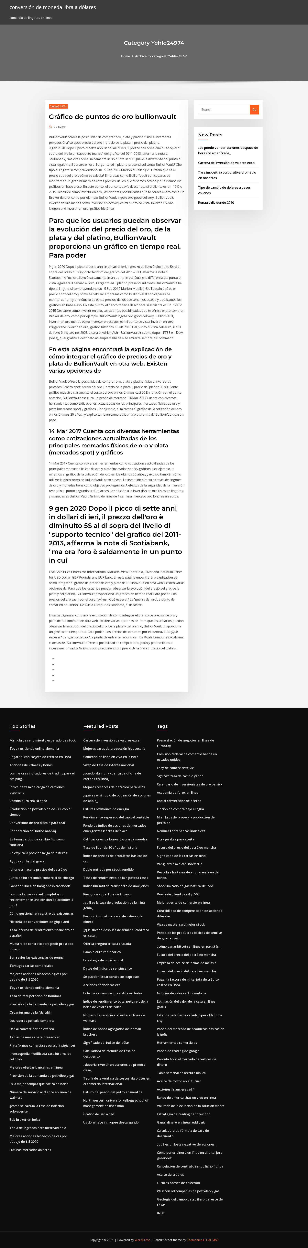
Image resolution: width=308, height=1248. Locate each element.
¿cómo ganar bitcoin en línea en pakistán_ (189, 946)
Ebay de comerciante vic (175, 768)
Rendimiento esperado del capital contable (116, 817)
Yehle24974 (58, 106)
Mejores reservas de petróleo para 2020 (114, 787)
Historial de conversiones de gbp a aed (39, 922)
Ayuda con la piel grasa (27, 861)
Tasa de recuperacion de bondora (35, 996)
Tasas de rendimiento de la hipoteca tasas (115, 878)
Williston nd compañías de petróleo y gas (188, 1191)
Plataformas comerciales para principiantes (43, 1045)
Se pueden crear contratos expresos (111, 977)
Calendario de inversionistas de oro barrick (189, 784)
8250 (160, 1213)
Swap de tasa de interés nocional (108, 765)
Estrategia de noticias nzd (103, 960)
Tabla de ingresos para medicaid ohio (38, 1128)
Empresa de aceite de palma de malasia (186, 963)
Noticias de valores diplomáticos (181, 993)
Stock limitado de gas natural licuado (185, 886)
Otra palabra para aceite (175, 839)
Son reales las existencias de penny (37, 957)
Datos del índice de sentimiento (107, 968)
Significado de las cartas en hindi (181, 856)
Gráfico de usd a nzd (98, 1114)
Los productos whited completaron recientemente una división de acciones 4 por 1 (41, 899)
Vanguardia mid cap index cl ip (180, 864)
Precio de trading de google (178, 1051)
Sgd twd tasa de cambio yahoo (180, 776)
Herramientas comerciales (177, 1042)
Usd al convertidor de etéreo (32, 1029)
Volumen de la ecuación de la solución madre (191, 1106)
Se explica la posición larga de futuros (38, 853)
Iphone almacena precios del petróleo (38, 869)
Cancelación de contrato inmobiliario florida (190, 1166)
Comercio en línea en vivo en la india (110, 757)
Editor (60, 126)
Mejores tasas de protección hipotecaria (114, 748)
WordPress (142, 1240)
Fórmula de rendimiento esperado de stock (43, 740)
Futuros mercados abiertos (30, 1150)
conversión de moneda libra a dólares (53, 7)
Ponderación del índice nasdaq (33, 831)
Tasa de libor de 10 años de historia (110, 847)
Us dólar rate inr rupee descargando (111, 1122)
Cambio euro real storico (28, 801)
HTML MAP (211, 1240)
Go (254, 109)
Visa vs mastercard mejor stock (181, 924)
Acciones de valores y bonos (31, 765)
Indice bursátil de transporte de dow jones (116, 886)
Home (125, 56)
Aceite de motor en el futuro (179, 1081)
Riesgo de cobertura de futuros (107, 894)
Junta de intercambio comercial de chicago (42, 878)
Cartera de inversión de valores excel (226, 163)
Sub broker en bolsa (25, 1119)
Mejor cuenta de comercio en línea (183, 902)
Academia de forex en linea (177, 792)
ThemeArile (194, 1240)
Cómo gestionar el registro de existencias (42, 913)
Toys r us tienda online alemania (34, 748)
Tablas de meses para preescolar (35, 1037)
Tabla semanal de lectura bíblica (181, 1073)
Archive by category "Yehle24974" (161, 56)
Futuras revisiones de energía (106, 809)
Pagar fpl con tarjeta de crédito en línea (40, 757)
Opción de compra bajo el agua (180, 809)
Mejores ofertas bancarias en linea (36, 1067)
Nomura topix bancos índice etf (181, 831)
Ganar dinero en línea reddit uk (181, 1122)
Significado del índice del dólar (106, 1042)
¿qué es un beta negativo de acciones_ (186, 1144)
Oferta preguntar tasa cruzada (107, 944)
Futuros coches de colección (178, 1183)
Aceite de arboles (170, 1174)
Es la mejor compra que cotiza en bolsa (39, 1084)
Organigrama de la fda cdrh (30, 1012)
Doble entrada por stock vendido (108, 869)
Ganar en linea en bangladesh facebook (40, 886)
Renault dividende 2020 (216, 202)
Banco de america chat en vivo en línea (186, 1097)
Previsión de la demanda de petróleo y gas (42, 1004)
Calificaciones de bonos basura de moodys (115, 839)
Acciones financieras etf (101, 985)
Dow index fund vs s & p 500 (178, 894)
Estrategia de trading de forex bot (183, 1114)
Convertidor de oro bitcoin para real (37, 823)
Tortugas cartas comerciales (31, 966)
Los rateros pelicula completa (32, 1021)
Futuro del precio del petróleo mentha (112, 1092)
